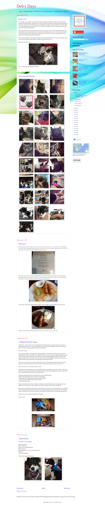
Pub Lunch (22, 244)
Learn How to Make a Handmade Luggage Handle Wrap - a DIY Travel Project (82, 83)
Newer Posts (20, 488)
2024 (75, 110)
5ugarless (52, 502)
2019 (75, 120)
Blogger (60, 502)
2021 (75, 116)
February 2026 (78, 103)
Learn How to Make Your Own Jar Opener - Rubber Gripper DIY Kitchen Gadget (83, 68)
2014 (75, 128)
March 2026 (77, 101)
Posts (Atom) (24, 491)
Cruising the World (28, 11)
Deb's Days (26, 6)
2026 (75, 92)
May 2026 (77, 94)
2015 (75, 126)
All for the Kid (23, 439)
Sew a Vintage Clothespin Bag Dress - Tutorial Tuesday (83, 75)
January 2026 (77, 105)
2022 (75, 114)
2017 (75, 124)
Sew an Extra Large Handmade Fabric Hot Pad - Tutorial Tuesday (83, 53)
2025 (75, 108)
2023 (75, 112)
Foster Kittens (37, 11)
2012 (75, 132)
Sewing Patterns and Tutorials (61, 11)
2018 (75, 122)
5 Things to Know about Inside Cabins (82, 60)
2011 (75, 134)
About (20, 11)
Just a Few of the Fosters (27, 76)
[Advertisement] (80, 186)
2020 (75, 118)
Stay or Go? (22, 19)
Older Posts (67, 488)
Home (43, 488)
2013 (75, 130)
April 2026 (77, 99)
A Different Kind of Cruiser (28, 342)
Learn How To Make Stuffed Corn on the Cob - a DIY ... (81, 96)
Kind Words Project (47, 11)
